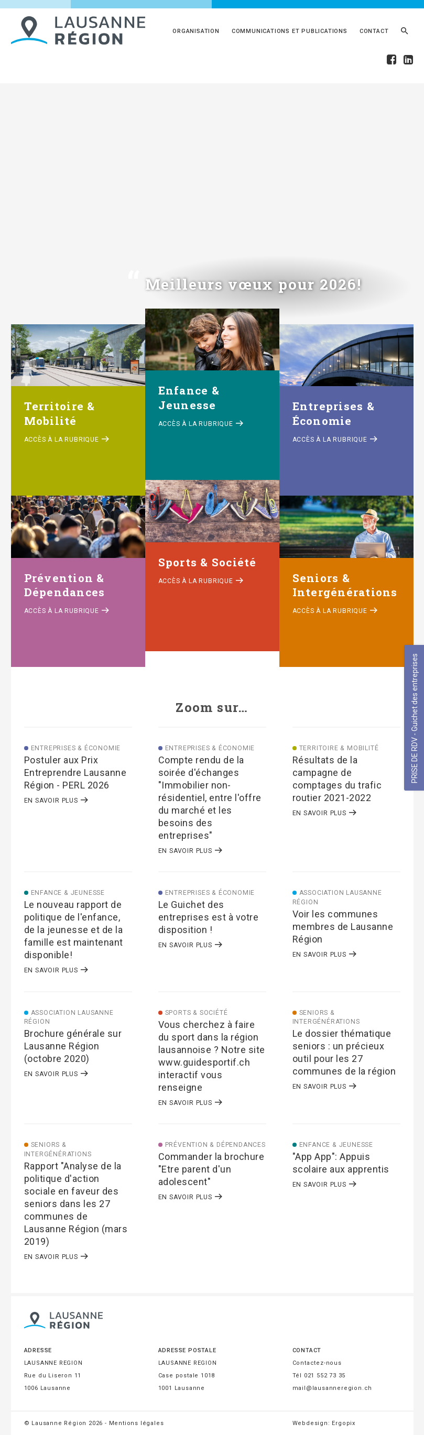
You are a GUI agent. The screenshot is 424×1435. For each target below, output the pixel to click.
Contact (374, 31)
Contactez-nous (317, 1363)
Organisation (196, 31)
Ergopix (343, 1423)
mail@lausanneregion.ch (332, 1388)
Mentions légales (136, 1423)
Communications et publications (289, 31)
